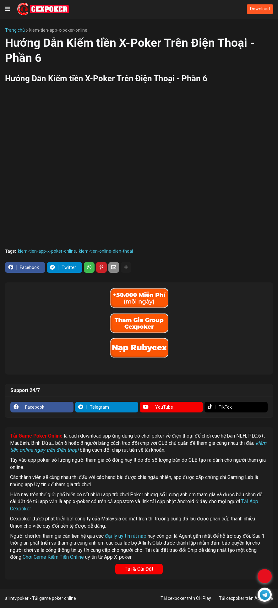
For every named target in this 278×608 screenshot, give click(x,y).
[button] (7, 9)
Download (260, 8)
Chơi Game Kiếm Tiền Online (53, 557)
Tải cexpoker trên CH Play (186, 598)
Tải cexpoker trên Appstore (246, 598)
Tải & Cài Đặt (139, 569)
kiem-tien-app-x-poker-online (58, 30)
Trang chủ (15, 30)
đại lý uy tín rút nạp (125, 536)
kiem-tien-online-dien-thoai (106, 251)
